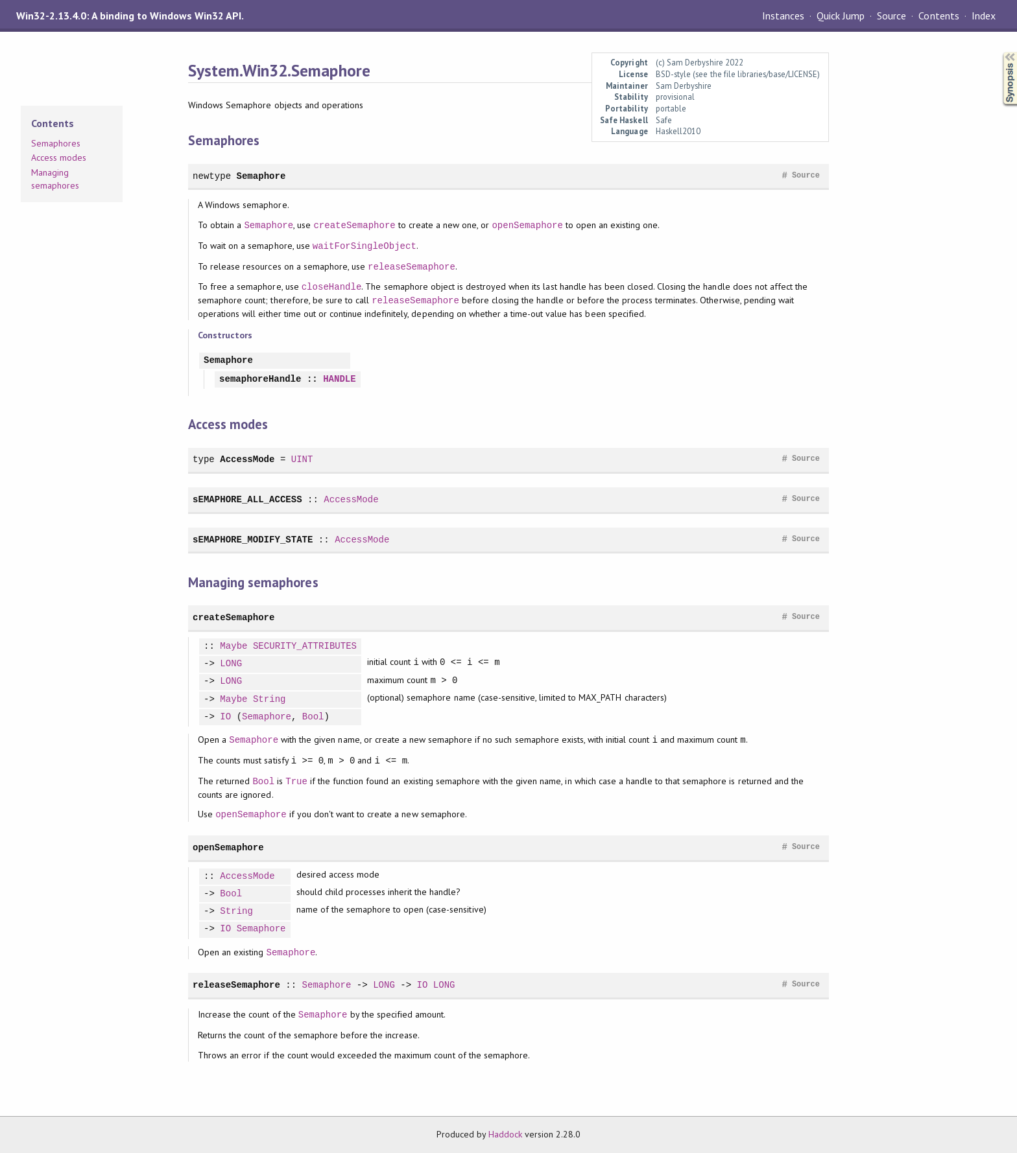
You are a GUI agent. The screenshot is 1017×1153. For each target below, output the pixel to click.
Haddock (505, 1134)
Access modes (58, 157)
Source (891, 15)
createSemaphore (354, 225)
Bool (313, 717)
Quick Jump (841, 15)
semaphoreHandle (260, 379)
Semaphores (55, 143)
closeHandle (332, 287)
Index (984, 15)
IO (225, 717)
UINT (302, 459)
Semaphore (260, 176)
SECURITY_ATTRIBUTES (305, 646)
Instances (783, 15)
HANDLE (339, 379)
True (296, 781)
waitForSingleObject (364, 246)
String (269, 699)
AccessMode (247, 459)
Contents (938, 15)
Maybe (233, 646)
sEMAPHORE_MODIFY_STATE (253, 539)
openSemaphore (527, 225)
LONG (231, 664)
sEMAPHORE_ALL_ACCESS (247, 499)
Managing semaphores (55, 179)
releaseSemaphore (411, 267)
